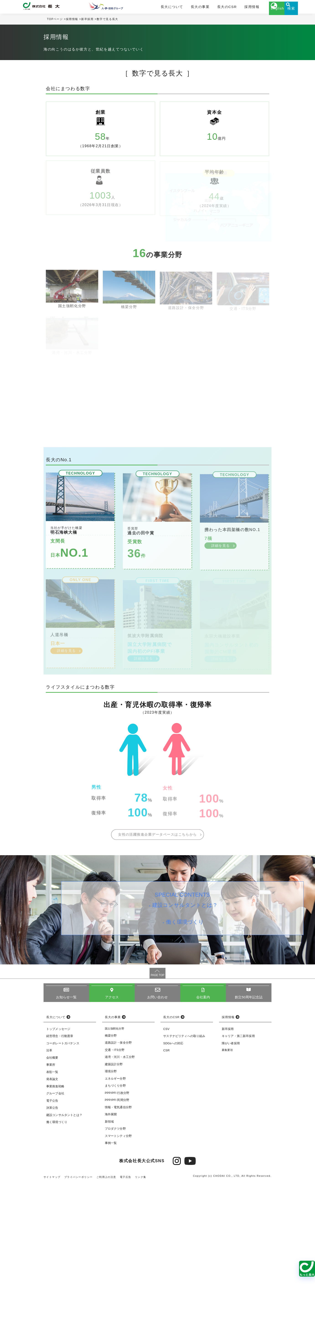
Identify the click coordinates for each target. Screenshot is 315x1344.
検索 (283, 13)
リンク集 (141, 1337)
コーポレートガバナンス (62, 1204)
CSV (166, 1189)
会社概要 (52, 1218)
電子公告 (52, 1261)
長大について (166, 8)
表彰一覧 (52, 1232)
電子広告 (126, 1337)
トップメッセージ (58, 1189)
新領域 (109, 1282)
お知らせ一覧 (66, 1157)
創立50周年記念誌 (248, 1157)
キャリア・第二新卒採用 (238, 1196)
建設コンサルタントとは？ (186, 1067)
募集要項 (227, 1210)
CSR (166, 1211)
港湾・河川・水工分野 (120, 1217)
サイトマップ (52, 1337)
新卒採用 (88, 22)
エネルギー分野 (115, 1239)
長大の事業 (190, 8)
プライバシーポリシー (79, 1337)
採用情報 (234, 8)
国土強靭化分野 (114, 1189)
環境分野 (111, 1232)
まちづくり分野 (115, 1246)
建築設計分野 (114, 1225)
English (260, 13)
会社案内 (203, 1157)
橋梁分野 (111, 1196)
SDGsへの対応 (173, 1204)
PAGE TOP (157, 1135)
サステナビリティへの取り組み (184, 1196)
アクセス (112, 1157)
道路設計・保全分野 (118, 1203)
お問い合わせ (158, 1157)
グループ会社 (55, 1254)
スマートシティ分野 (118, 1296)
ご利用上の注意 (107, 1337)
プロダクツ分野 (115, 1289)
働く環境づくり (186, 1087)
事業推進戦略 (55, 1247)
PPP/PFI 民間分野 (117, 1260)
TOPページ (55, 22)
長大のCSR (212, 8)
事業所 (50, 1225)
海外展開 (111, 1275)
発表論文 (52, 1239)
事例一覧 (111, 1303)
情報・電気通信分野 (118, 1268)
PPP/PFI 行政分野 (117, 1253)
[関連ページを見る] (307, 1269)
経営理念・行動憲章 (59, 1196)
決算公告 (52, 1268)
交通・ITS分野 (115, 1210)
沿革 (49, 1211)
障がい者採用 (231, 1204)
